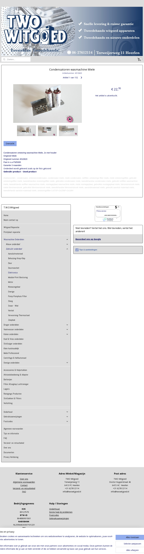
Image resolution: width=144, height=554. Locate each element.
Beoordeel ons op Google (88, 239)
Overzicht (10, 143)
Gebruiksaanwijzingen (36, 416)
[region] (53, 543)
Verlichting (8, 403)
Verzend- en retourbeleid (14, 442)
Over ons (7, 447)
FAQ (5, 438)
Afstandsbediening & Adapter (16, 374)
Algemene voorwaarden (13, 428)
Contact (24, 485)
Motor (10, 282)
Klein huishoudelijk (11, 348)
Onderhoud (36, 411)
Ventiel (11, 310)
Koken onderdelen (36, 334)
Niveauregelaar (14, 286)
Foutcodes (36, 421)
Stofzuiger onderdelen (13, 343)
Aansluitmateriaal (15, 253)
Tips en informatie (11, 433)
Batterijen (8, 379)
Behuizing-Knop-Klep (16, 258)
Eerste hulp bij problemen (60, 512)
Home (6, 215)
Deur (10, 263)
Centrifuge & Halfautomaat (15, 357)
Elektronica (13, 272)
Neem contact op (11, 219)
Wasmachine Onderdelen (36, 239)
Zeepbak (11, 319)
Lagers (7, 388)
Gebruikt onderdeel (37, 248)
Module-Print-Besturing (18, 277)
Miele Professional (11, 353)
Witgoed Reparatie (11, 227)
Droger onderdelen (36, 324)
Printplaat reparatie (12, 232)
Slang (10, 301)
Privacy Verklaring (11, 457)
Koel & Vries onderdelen (13, 339)
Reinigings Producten (13, 393)
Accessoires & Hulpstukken (15, 370)
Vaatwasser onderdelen (36, 329)
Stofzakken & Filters (12, 398)
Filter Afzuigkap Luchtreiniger (16, 384)
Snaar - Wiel (13, 305)
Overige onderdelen (36, 362)
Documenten (9, 452)
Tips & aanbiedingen (86, 250)
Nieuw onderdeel (37, 244)
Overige (11, 291)
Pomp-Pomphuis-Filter (17, 296)
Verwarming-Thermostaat (19, 315)
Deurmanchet (13, 267)
